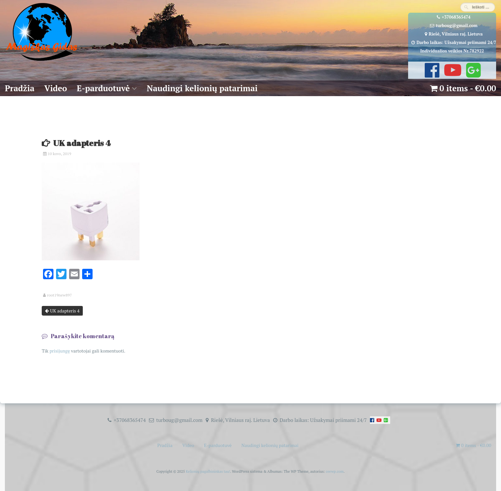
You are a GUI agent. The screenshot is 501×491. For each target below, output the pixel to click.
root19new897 (59, 295)
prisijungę (60, 351)
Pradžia (20, 88)
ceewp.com (335, 471)
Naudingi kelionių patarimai (202, 88)
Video (55, 88)
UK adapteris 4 (62, 311)
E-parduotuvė (103, 88)
